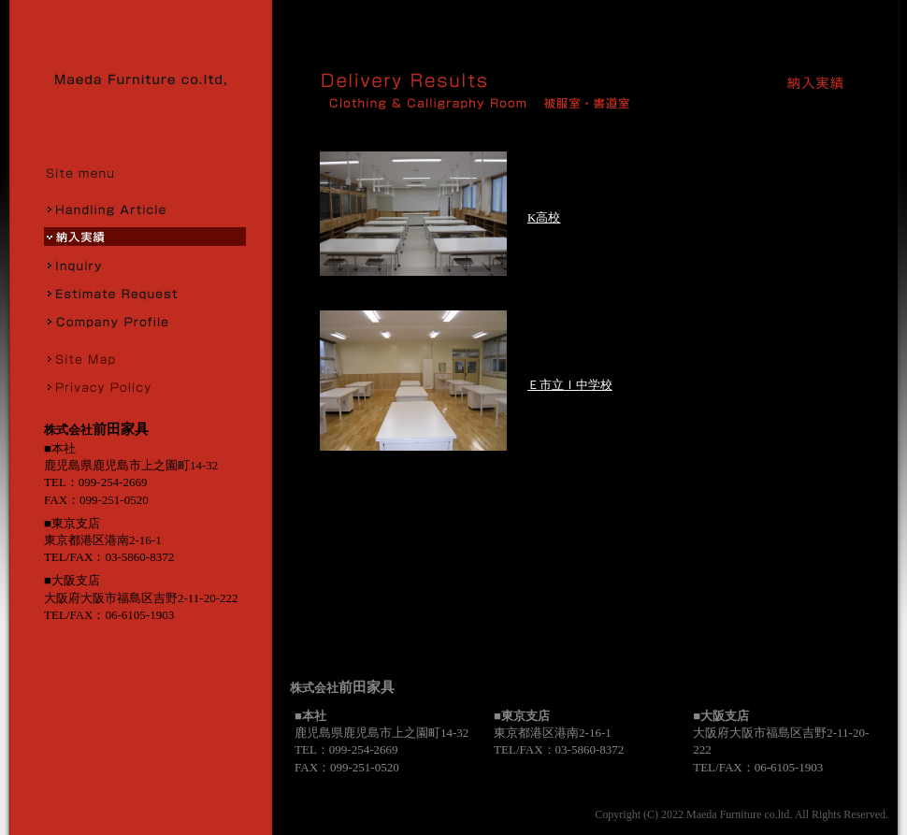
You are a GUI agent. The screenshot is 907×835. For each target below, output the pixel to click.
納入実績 (145, 236)
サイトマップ (145, 358)
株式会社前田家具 (146, 79)
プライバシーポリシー (145, 386)
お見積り (145, 292)
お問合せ (145, 264)
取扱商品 (145, 208)
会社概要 (145, 320)
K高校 (543, 217)
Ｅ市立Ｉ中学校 (569, 385)
